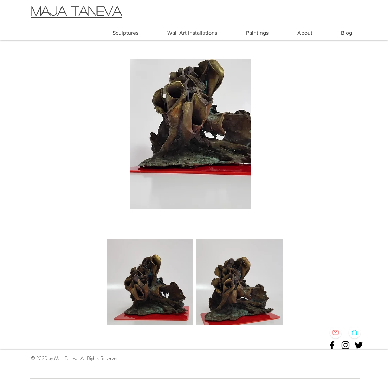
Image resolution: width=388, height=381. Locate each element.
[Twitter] (359, 345)
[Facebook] (332, 345)
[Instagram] (345, 345)
